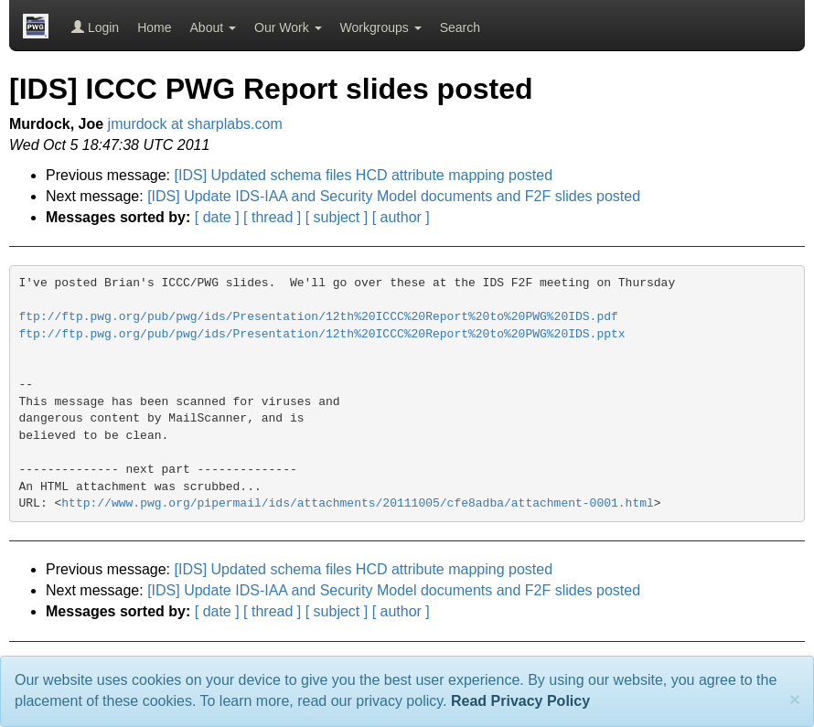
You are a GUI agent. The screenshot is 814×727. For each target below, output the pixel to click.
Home (154, 27)
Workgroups (381, 27)
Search (460, 27)
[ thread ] (272, 217)
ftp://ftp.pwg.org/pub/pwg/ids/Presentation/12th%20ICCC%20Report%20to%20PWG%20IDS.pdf (318, 317)
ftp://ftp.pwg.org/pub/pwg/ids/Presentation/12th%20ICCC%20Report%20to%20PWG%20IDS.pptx (322, 334)
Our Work (288, 27)
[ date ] (217, 217)
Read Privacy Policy (520, 701)
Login (95, 27)
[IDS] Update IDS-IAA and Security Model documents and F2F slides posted (393, 196)
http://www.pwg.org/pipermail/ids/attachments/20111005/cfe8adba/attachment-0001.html (357, 503)
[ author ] (401, 217)
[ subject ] (336, 217)
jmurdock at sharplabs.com (195, 124)
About (213, 27)
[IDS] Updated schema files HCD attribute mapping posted (364, 175)
